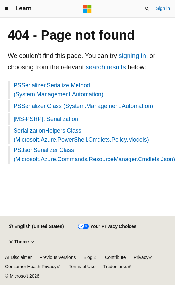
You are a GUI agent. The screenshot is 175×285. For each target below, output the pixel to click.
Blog (88, 257)
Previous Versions (57, 257)
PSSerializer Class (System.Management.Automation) (83, 106)
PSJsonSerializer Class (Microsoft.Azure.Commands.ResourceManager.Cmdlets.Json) (90, 154)
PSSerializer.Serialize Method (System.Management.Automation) (58, 90)
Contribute (115, 257)
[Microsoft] (87, 9)
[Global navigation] (6, 9)
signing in (132, 55)
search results (106, 67)
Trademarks (115, 266)
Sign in (163, 8)
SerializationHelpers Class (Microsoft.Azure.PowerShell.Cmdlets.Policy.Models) (81, 135)
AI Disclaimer (18, 257)
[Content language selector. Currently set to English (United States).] (36, 226)
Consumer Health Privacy (31, 266)
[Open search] (146, 9)
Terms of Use (82, 266)
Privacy (141, 257)
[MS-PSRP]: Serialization (46, 119)
